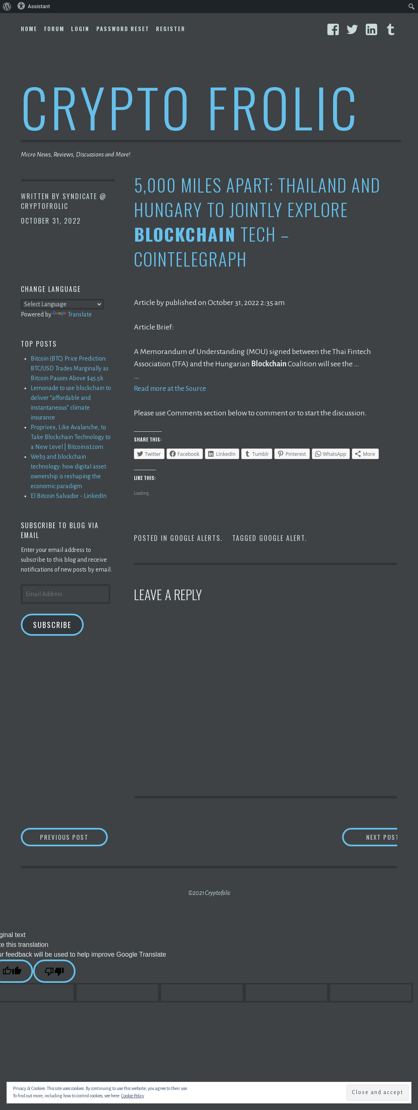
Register (170, 29)
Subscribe (52, 624)
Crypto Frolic (190, 106)
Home (29, 29)
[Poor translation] (54, 972)
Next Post (364, 837)
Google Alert (282, 538)
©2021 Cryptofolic (209, 894)
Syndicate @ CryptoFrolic (64, 201)
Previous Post (80, 837)
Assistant (33, 5)
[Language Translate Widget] (62, 304)
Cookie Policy (132, 1095)
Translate (72, 314)
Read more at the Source (172, 388)
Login (80, 29)
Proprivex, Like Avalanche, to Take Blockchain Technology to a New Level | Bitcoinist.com (71, 437)
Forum (54, 29)
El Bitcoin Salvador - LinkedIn (69, 496)
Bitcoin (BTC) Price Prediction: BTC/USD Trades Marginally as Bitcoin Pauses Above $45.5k (70, 368)
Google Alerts (195, 538)
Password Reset (122, 29)
